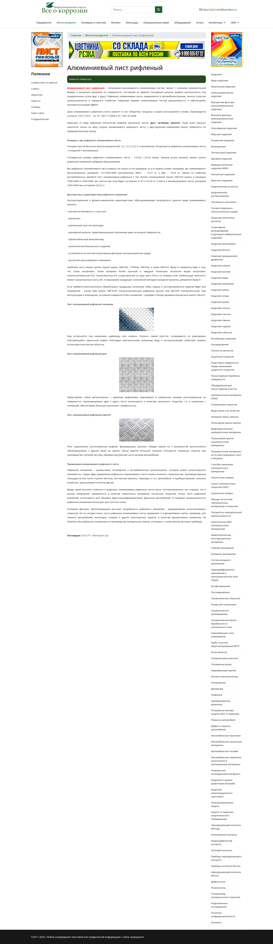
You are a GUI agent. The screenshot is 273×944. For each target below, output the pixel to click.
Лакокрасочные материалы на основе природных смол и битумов (226, 455)
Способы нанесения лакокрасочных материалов (222, 468)
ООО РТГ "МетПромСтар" (95, 535)
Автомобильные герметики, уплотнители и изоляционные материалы (226, 761)
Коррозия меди (219, 277)
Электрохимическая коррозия (222, 94)
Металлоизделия (66, 22)
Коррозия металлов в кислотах (223, 219)
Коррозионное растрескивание (220, 194)
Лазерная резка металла (224, 658)
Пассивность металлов (223, 202)
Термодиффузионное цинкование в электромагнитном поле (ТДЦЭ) (224, 575)
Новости (35, 100)
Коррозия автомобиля (223, 243)
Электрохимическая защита (222, 804)
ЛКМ (233, 22)
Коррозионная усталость (224, 186)
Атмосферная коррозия (224, 128)
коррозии (100, 211)
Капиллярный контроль (224, 834)
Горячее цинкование (222, 547)
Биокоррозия (218, 146)
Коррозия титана (220, 308)
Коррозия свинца (220, 320)
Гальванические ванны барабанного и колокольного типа (223, 624)
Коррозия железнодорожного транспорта (221, 793)
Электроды (132, 22)
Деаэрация (217, 688)
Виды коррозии (219, 80)
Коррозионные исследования (219, 905)
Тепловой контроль (221, 850)
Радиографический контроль (221, 842)
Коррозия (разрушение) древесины (224, 257)
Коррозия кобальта (221, 332)
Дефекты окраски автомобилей (220, 727)
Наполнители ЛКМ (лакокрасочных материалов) (221, 525)
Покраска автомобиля (223, 719)
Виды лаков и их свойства (225, 410)
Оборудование (182, 22)
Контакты (216, 922)
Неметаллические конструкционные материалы (221, 538)
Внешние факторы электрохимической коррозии (222, 119)
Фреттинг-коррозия (221, 180)
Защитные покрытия (222, 356)
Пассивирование (220, 592)
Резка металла (219, 652)
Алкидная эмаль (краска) (224, 416)
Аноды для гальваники (223, 604)
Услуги (200, 22)
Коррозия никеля (220, 265)
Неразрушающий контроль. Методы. (226, 826)
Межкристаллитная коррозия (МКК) (221, 166)
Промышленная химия (156, 22)
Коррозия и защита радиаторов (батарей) (223, 781)
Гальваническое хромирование (220, 612)
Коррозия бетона (220, 249)
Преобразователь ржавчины (221, 702)
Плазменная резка (221, 664)
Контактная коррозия (223, 174)
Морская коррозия (221, 134)
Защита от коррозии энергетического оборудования (222, 815)
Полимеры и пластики (93, 22)
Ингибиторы (215, 22)
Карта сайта (37, 113)
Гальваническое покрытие (225, 598)
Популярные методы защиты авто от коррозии (225, 712)
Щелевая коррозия (221, 158)
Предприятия (43, 22)
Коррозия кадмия (221, 326)
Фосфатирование (220, 586)
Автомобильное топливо (224, 751)
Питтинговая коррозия (223, 152)
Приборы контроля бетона (225, 866)
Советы (35, 88)
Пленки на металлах (222, 350)
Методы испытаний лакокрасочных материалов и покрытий (224, 503)
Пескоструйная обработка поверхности (225, 377)
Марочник (36, 94)
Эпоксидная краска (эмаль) (226, 422)
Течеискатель (218, 887)
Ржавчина (216, 694)
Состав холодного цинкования (221, 561)
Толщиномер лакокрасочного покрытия (225, 895)
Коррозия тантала (221, 314)
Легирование (218, 682)
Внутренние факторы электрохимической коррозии (222, 106)
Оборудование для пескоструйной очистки (224, 387)
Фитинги (115, 22)
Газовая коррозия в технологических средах (224, 210)
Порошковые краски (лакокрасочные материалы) (222, 442)
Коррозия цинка (220, 289)
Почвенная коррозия (222, 140)
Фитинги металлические (224, 676)
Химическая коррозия (223, 86)
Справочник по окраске (44, 82)
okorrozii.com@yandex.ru (220, 9)
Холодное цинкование (223, 553)
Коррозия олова (220, 295)
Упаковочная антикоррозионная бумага (225, 772)
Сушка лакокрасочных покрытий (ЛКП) (223, 485)
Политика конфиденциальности (223, 914)
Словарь (35, 106)
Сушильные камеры (222, 493)
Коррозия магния (220, 271)
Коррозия (216, 74)
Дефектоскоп (218, 881)
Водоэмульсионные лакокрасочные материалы (226, 430)
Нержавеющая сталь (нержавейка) (222, 634)
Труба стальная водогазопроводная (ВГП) (225, 644)
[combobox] (133, 9)
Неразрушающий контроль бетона (226, 874)
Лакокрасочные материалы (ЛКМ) (226, 396)
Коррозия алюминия (222, 283)
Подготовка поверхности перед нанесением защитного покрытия (224, 366)
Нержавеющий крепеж (223, 670)
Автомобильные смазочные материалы (226, 743)
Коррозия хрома (220, 302)
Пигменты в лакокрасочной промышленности (226, 514)
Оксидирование (219, 344)
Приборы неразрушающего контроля (226, 858)
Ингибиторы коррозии (223, 338)
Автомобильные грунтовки (226, 735)
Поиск (158, 9)
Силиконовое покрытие (224, 404)
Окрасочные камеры (222, 477)
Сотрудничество (40, 119)
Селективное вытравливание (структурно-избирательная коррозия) (226, 232)
